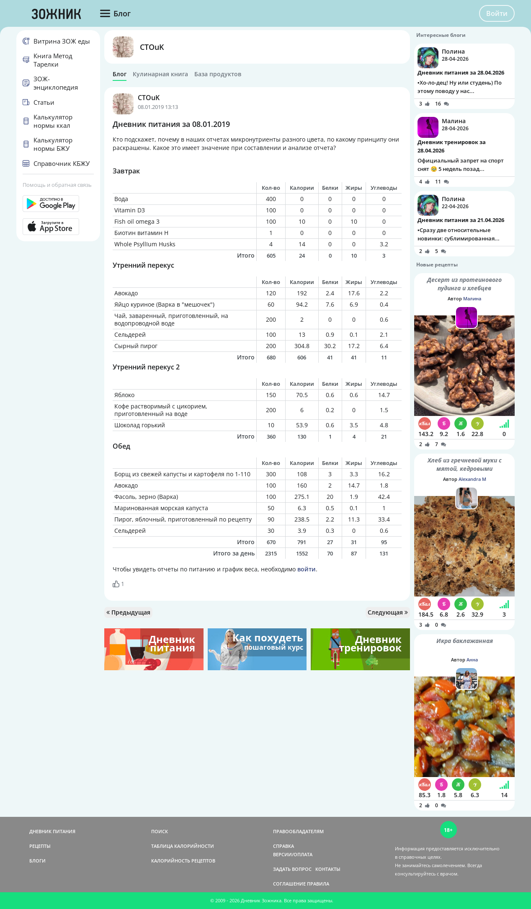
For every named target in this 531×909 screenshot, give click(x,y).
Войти (497, 13)
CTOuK (152, 47)
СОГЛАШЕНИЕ (289, 884)
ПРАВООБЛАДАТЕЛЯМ (298, 831)
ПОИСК (159, 831)
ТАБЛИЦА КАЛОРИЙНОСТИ (182, 846)
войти (306, 569)
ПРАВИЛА (318, 884)
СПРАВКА (283, 846)
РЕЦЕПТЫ (40, 846)
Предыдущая (128, 612)
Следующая (388, 612)
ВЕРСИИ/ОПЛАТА (292, 854)
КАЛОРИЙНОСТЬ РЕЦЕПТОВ (183, 860)
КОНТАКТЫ (327, 869)
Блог (119, 74)
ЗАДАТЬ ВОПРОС (292, 869)
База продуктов (217, 74)
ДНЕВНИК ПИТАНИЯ (52, 831)
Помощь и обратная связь (57, 185)
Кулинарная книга (160, 74)
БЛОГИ (37, 860)
